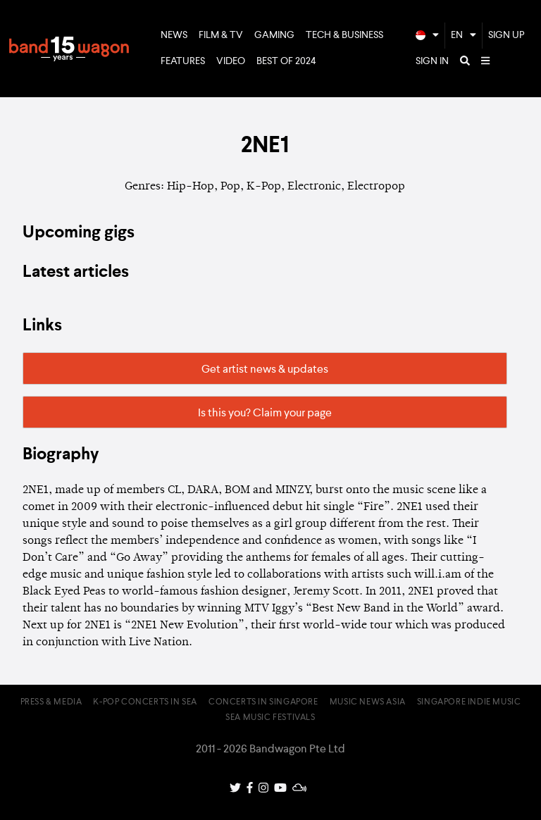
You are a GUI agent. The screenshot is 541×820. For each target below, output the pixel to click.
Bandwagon (69, 48)
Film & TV (221, 35)
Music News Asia (368, 702)
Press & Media (51, 702)
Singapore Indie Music (469, 702)
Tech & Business (344, 35)
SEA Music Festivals (270, 718)
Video (230, 61)
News (174, 35)
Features (183, 61)
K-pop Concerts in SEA (145, 702)
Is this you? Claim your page (265, 413)
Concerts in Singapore (263, 702)
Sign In (432, 61)
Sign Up (506, 35)
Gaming (274, 35)
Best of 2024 (286, 61)
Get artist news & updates (264, 369)
